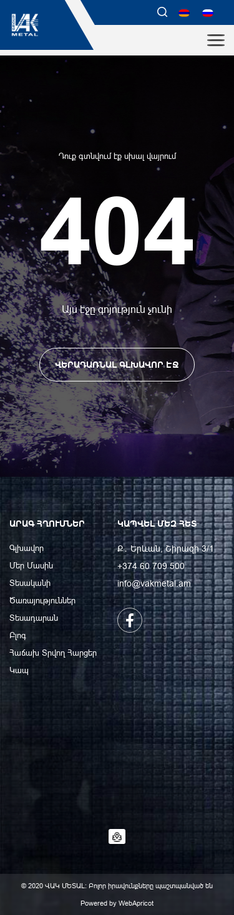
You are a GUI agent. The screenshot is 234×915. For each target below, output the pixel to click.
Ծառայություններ (42, 600)
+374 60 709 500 (151, 566)
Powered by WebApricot (117, 903)
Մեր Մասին (31, 565)
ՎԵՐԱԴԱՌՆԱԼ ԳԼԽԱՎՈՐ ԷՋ (117, 365)
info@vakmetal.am (154, 583)
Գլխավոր (26, 548)
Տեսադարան (33, 618)
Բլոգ (17, 635)
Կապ (19, 670)
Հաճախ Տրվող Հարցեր (53, 653)
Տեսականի (30, 583)
